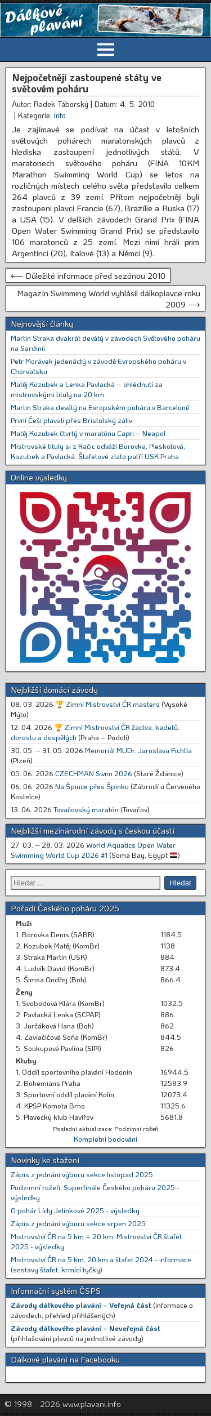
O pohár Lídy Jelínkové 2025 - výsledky (75, 1210)
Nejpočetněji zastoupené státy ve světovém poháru (86, 82)
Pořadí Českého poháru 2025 (65, 908)
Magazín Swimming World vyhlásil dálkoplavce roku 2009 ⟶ (108, 298)
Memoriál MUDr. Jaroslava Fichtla (138, 750)
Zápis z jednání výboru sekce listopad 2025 (82, 1174)
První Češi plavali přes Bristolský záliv (71, 420)
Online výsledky (39, 477)
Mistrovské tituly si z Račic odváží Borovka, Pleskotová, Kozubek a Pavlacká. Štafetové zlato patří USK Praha (98, 451)
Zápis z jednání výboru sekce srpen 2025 (78, 1223)
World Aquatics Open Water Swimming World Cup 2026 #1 (93, 850)
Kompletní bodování (105, 1138)
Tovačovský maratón (86, 809)
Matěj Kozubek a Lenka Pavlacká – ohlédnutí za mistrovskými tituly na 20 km (87, 389)
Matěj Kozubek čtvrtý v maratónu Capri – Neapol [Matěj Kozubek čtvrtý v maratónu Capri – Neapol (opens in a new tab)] (88, 433)
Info (60, 115)
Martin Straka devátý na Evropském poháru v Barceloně (100, 407)
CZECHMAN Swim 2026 (93, 773)
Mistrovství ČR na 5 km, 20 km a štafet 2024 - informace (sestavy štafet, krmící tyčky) (101, 1264)
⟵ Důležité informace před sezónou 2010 (88, 275)
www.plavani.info (91, 1403)
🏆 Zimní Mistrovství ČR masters (107, 704)
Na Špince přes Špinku (92, 786)
